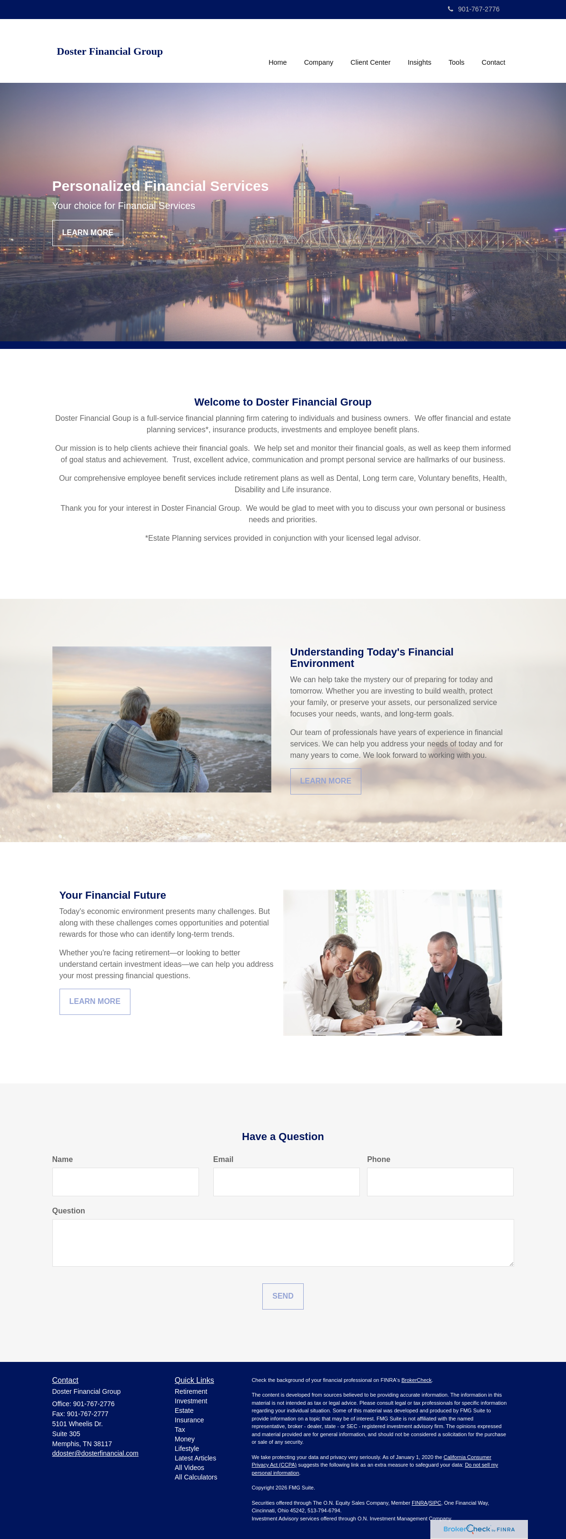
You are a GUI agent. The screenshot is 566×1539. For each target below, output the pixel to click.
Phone (378, 1159)
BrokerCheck (416, 1380)
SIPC (435, 1503)
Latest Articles (195, 1458)
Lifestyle (187, 1448)
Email (223, 1159)
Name (62, 1159)
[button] (319, 49)
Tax (180, 1429)
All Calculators (196, 1477)
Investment (191, 1401)
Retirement (191, 1391)
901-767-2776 (473, 9)
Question (68, 1211)
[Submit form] (282, 1296)
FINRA (419, 1503)
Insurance (189, 1420)
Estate (184, 1410)
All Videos (189, 1467)
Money (185, 1439)
